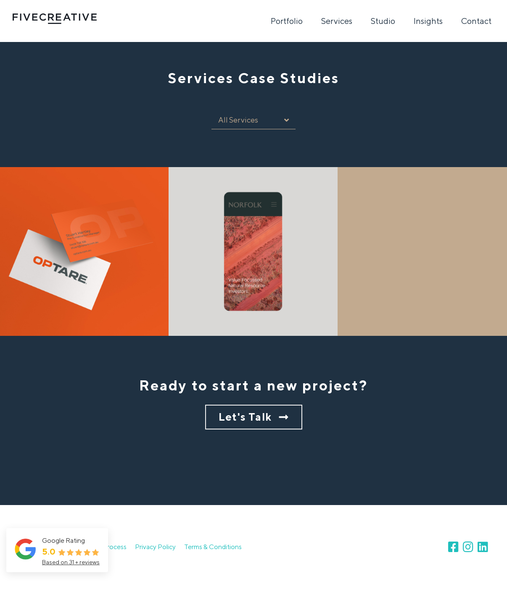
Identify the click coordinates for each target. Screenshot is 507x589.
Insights (428, 21)
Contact (476, 21)
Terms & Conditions (213, 547)
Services (336, 21)
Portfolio (287, 21)
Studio (383, 21)
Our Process (108, 547)
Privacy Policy (155, 547)
